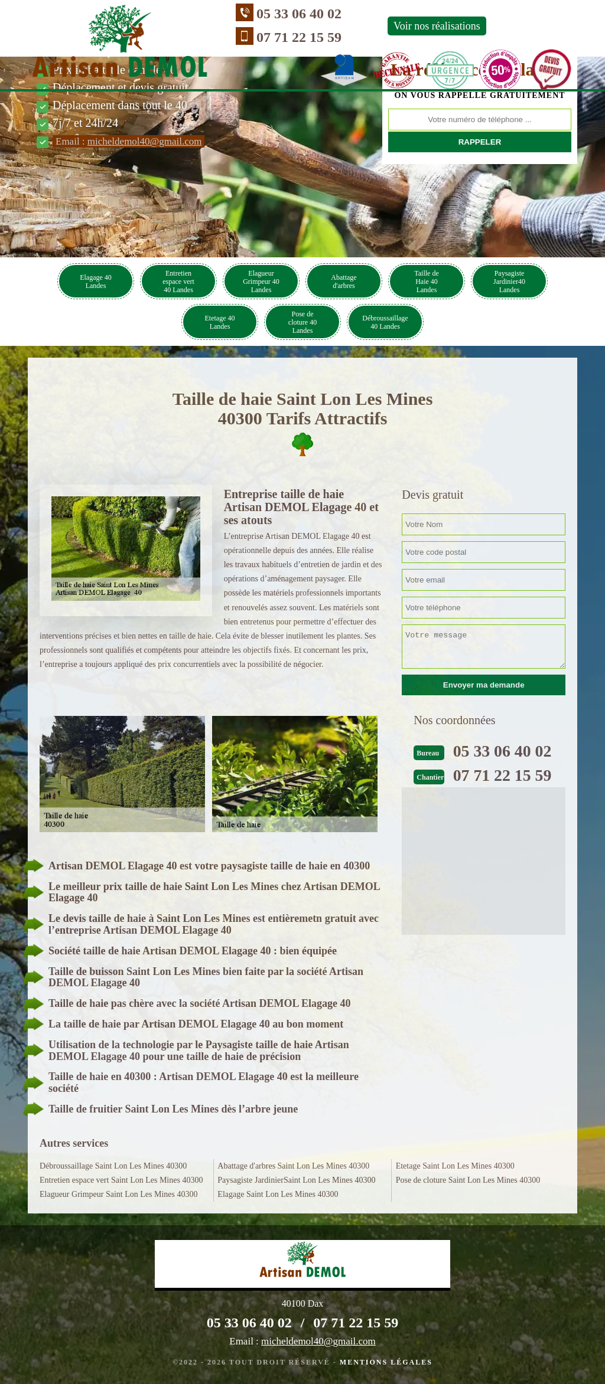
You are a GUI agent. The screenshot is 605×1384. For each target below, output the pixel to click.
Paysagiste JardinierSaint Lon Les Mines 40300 (296, 1180)
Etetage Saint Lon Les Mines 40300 (455, 1165)
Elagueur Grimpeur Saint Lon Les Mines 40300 (119, 1194)
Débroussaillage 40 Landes (385, 322)
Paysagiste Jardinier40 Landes (509, 281)
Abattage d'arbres (343, 281)
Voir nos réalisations (367, 26)
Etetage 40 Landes (220, 322)
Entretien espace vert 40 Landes (178, 281)
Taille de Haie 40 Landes (426, 281)
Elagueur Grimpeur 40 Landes (261, 281)
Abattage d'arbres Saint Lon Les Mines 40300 (293, 1165)
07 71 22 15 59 (229, 37)
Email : (128, 141)
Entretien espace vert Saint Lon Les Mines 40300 (121, 1180)
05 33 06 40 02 (229, 13)
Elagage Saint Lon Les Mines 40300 (277, 1194)
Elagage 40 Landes (96, 281)
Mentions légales (386, 1362)
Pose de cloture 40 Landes (302, 322)
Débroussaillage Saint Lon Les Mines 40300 (113, 1165)
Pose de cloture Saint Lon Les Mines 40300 (468, 1180)
